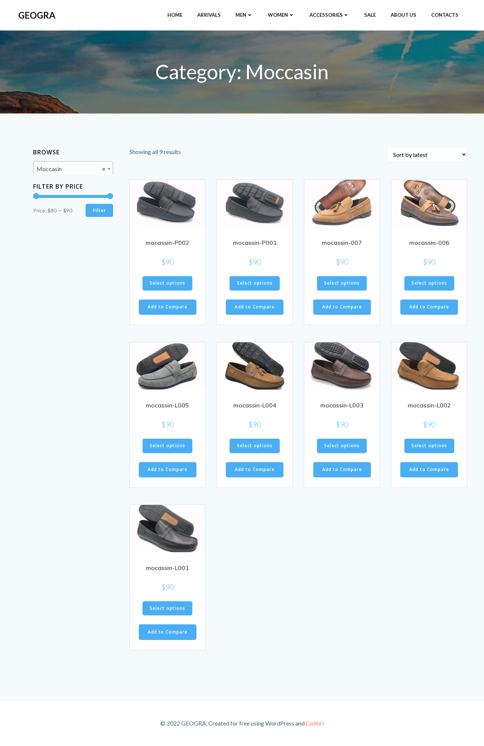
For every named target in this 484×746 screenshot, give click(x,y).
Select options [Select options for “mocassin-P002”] (167, 284)
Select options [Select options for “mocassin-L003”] (342, 447)
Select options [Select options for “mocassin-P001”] (255, 284)
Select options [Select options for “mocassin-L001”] (167, 609)
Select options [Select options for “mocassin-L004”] (255, 447)
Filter (99, 211)
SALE (370, 14)
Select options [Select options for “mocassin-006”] (429, 284)
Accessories (329, 14)
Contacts (444, 14)
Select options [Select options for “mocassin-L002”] (429, 447)
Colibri (315, 723)
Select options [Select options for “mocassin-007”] (342, 284)
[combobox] (73, 168)
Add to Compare (167, 308)
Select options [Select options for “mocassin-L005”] (167, 447)
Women (281, 14)
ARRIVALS (209, 14)
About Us (403, 14)
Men (244, 14)
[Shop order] (427, 155)
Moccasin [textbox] (71, 169)
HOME (174, 14)
